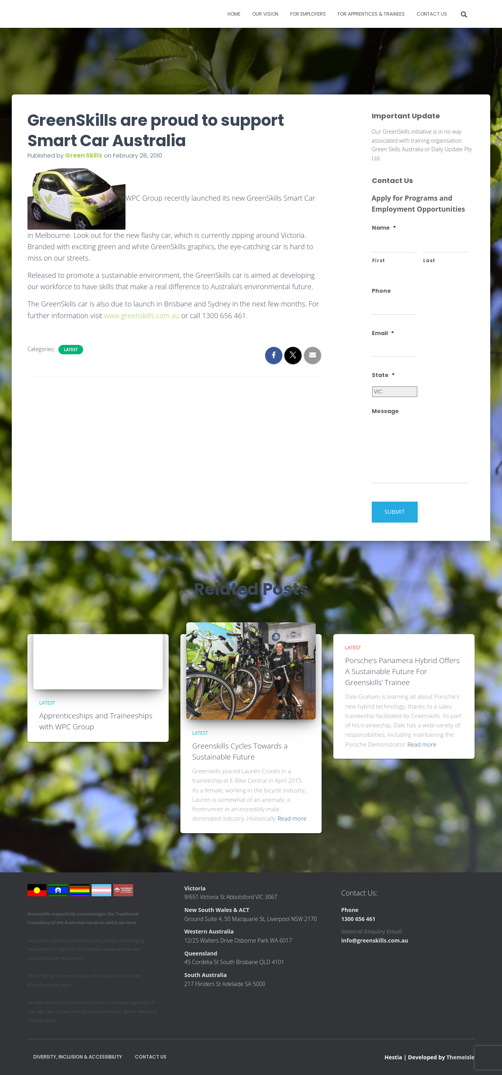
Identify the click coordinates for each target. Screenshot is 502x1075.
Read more (291, 818)
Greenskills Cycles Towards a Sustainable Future (239, 751)
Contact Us (432, 14)
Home (233, 14)
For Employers (308, 14)
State (383, 375)
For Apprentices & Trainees (371, 14)
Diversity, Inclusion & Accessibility (77, 1056)
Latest (71, 349)
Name (384, 227)
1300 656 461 (358, 919)
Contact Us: (359, 892)
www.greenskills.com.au (142, 315)
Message (385, 411)
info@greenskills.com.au (374, 940)
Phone (381, 290)
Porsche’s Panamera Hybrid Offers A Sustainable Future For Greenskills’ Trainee (402, 671)
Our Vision (265, 14)
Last (429, 260)
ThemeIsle (460, 1057)
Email (383, 333)
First (378, 260)
